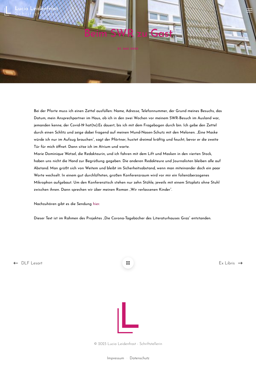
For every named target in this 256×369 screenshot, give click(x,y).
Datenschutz (139, 358)
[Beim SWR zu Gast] (128, 263)
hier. (96, 204)
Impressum (115, 358)
